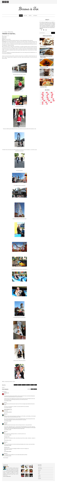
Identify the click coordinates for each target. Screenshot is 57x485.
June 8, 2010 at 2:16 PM (7, 445)
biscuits (41, 92)
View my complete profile (7, 476)
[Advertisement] (19, 25)
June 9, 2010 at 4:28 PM (7, 451)
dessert (39, 476)
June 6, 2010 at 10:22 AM (8, 407)
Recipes (30, 15)
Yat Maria (5, 392)
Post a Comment (5, 457)
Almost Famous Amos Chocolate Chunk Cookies (46, 57)
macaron (50, 97)
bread (45, 92)
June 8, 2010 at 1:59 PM (7, 440)
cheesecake (45, 94)
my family (39, 478)
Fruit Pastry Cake (43, 86)
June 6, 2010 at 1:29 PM (7, 429)
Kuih (40, 97)
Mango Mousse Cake (44, 67)
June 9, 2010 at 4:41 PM (7, 455)
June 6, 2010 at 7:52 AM (7, 400)
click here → (41, 28)
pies (44, 102)
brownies (49, 92)
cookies (50, 94)
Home (21, 15)
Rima (5, 422)
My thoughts (40, 468)
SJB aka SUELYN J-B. (7, 409)
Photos (41, 102)
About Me (25, 15)
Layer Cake (45, 97)
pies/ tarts (49, 102)
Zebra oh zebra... (43, 46)
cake (40, 94)
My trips (39, 470)
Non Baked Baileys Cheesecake (46, 77)
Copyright (35, 15)
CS (4, 402)
